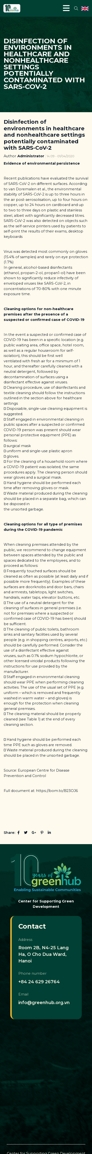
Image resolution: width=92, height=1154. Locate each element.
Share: (9, 832)
